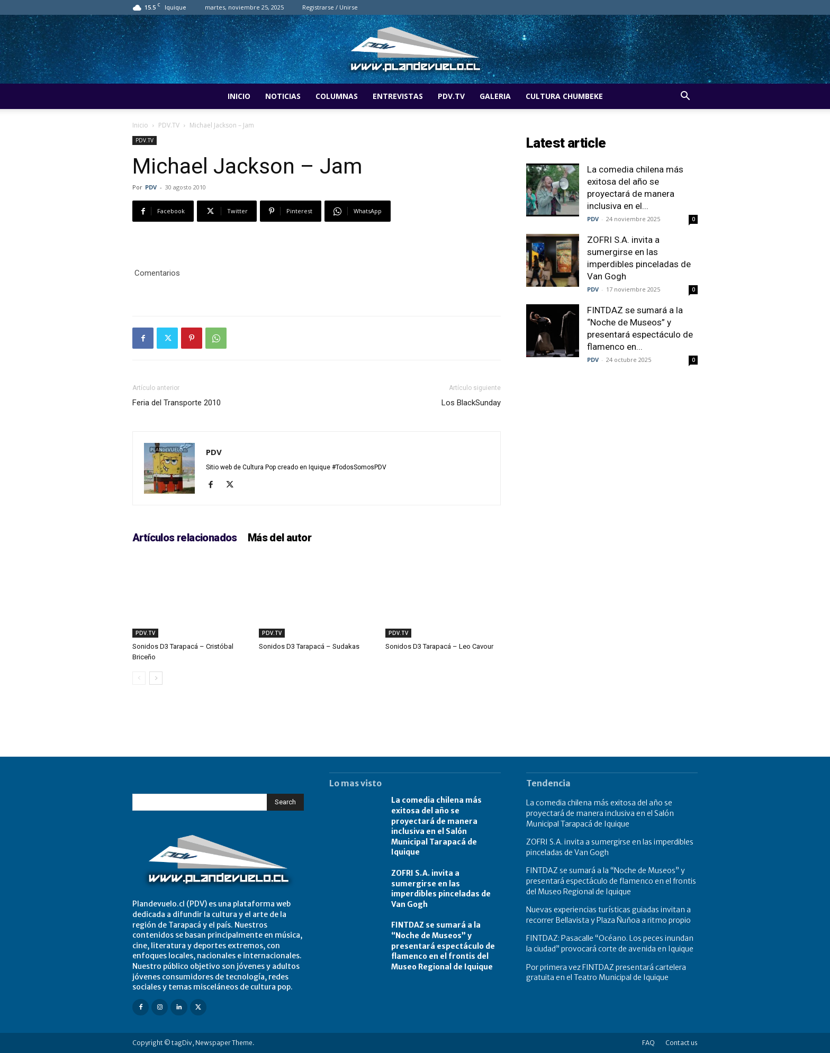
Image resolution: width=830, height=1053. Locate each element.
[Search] (285, 802)
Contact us (681, 1043)
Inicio (239, 96)
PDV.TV (451, 96)
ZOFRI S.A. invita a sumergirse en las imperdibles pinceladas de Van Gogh (441, 888)
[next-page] (156, 678)
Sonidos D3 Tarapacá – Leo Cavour (439, 646)
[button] (685, 97)
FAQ (648, 1043)
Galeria (495, 96)
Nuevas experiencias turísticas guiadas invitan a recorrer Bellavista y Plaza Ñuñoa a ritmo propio (608, 915)
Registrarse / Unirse (330, 7)
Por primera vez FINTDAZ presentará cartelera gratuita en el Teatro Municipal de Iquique (606, 973)
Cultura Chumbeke (564, 96)
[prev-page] (139, 678)
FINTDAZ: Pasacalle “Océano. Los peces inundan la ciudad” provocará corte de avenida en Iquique (609, 943)
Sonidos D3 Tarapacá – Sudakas (309, 646)
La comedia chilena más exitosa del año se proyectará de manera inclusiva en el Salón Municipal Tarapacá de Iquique (436, 826)
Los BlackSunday (471, 402)
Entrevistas (398, 96)
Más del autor (279, 537)
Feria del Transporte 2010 (176, 402)
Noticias (283, 96)
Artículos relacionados (184, 537)
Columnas (336, 96)
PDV (151, 187)
